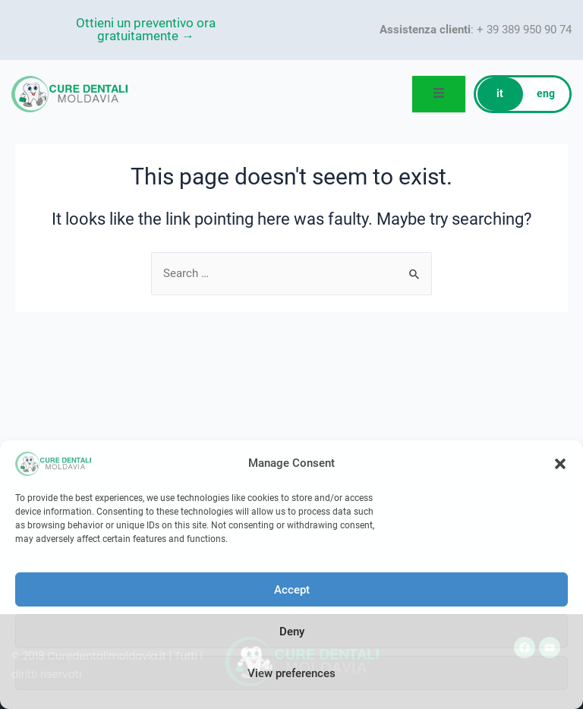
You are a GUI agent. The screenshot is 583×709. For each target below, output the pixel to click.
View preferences (291, 673)
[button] (560, 463)
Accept (292, 590)
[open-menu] (439, 94)
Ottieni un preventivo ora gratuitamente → (146, 30)
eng (546, 94)
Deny (291, 631)
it (499, 94)
